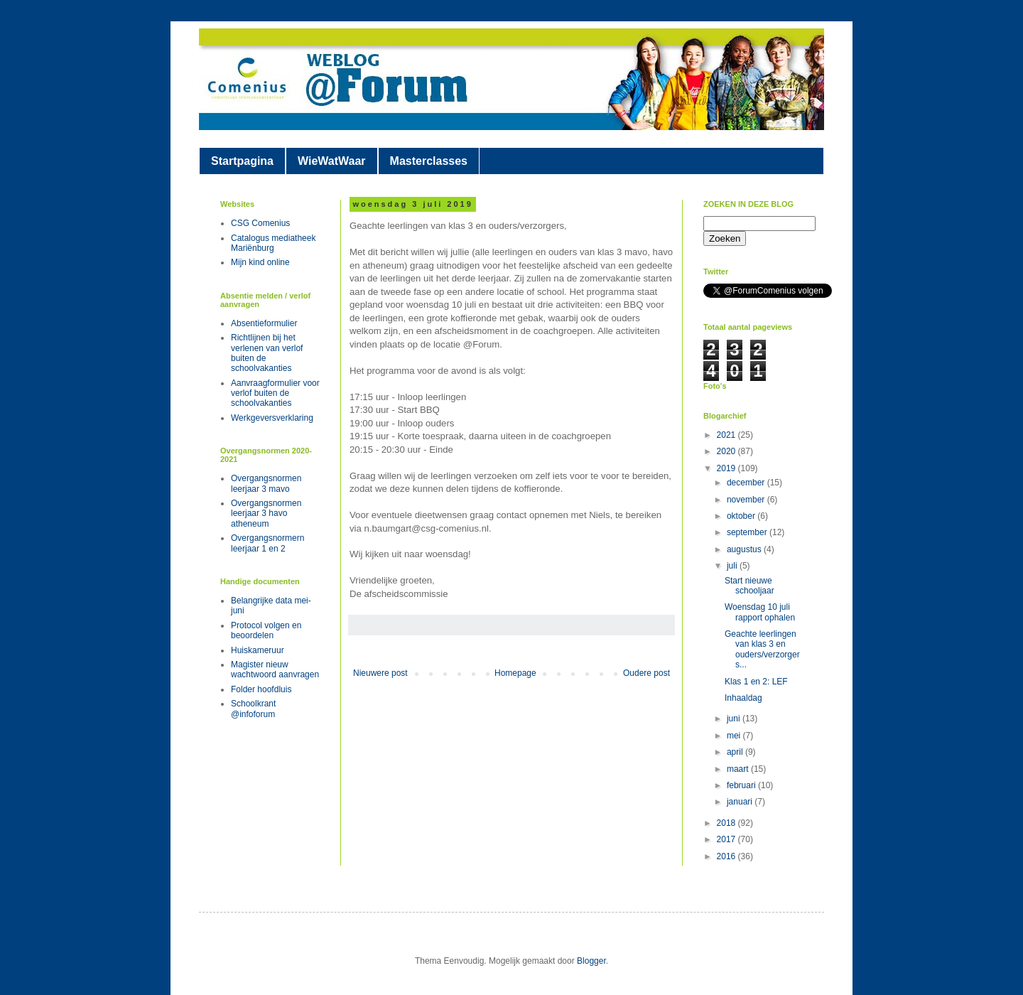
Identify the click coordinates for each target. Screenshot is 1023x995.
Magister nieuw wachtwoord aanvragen (275, 669)
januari (740, 802)
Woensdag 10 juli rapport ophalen (760, 612)
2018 (727, 823)
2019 (727, 468)
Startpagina (242, 161)
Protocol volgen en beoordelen (266, 630)
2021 (727, 435)
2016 (727, 856)
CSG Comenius (260, 223)
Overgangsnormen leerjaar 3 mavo (266, 483)
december (747, 483)
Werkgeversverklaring (272, 418)
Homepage (515, 673)
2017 (727, 839)
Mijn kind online (260, 262)
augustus (745, 549)
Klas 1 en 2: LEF (756, 682)
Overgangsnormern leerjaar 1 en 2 (267, 543)
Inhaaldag (743, 698)
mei (735, 736)
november (747, 500)
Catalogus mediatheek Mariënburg (273, 243)
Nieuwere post (380, 673)
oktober (742, 516)
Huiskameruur (257, 650)
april (736, 752)
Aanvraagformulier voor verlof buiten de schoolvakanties (275, 393)
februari (742, 785)
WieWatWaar (332, 161)
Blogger (591, 961)
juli (733, 566)
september (748, 532)
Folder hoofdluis (261, 689)
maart (739, 769)
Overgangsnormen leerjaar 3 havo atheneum (266, 513)
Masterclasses (428, 161)
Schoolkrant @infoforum (253, 709)
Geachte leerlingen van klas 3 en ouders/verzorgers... (762, 649)
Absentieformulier (264, 323)
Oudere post (646, 673)
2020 (727, 451)
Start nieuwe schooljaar (749, 586)
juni (734, 719)
